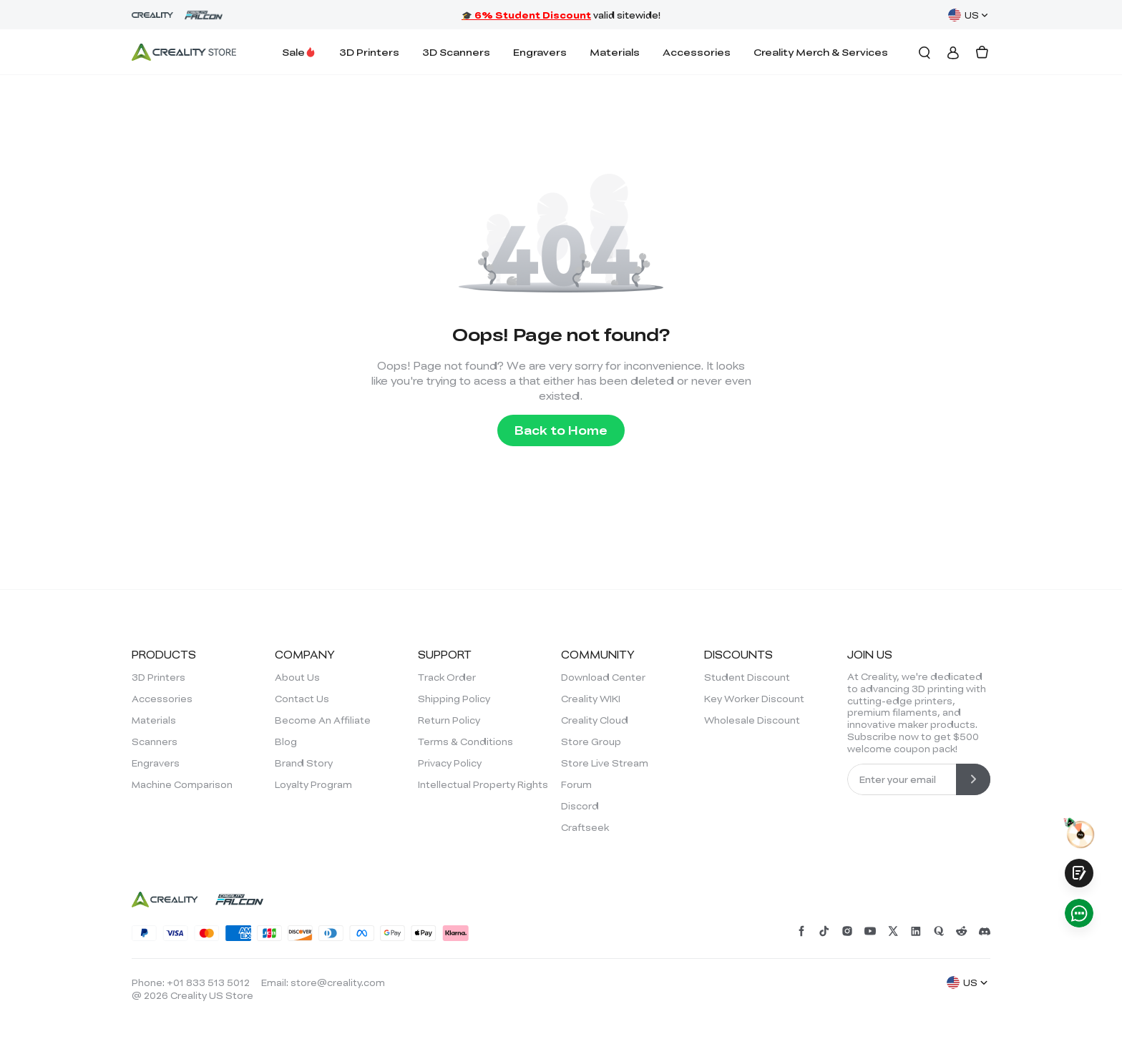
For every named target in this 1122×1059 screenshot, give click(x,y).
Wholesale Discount (752, 720)
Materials (615, 52)
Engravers (540, 52)
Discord (580, 805)
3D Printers (369, 52)
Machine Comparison (182, 784)
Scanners (154, 741)
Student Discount (747, 677)
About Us (297, 677)
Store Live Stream (604, 763)
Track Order (447, 677)
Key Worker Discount (754, 698)
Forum (576, 784)
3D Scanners (456, 52)
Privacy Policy (450, 763)
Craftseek (585, 827)
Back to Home (561, 430)
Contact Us (302, 698)
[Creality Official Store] (184, 52)
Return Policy (449, 720)
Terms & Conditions (465, 741)
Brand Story (304, 763)
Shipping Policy (454, 698)
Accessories (697, 52)
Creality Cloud (594, 720)
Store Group (591, 741)
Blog (286, 741)
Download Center (603, 677)
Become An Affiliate (323, 720)
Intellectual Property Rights (483, 784)
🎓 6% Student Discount (526, 15)
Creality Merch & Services (820, 52)
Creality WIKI (590, 698)
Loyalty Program (313, 784)
